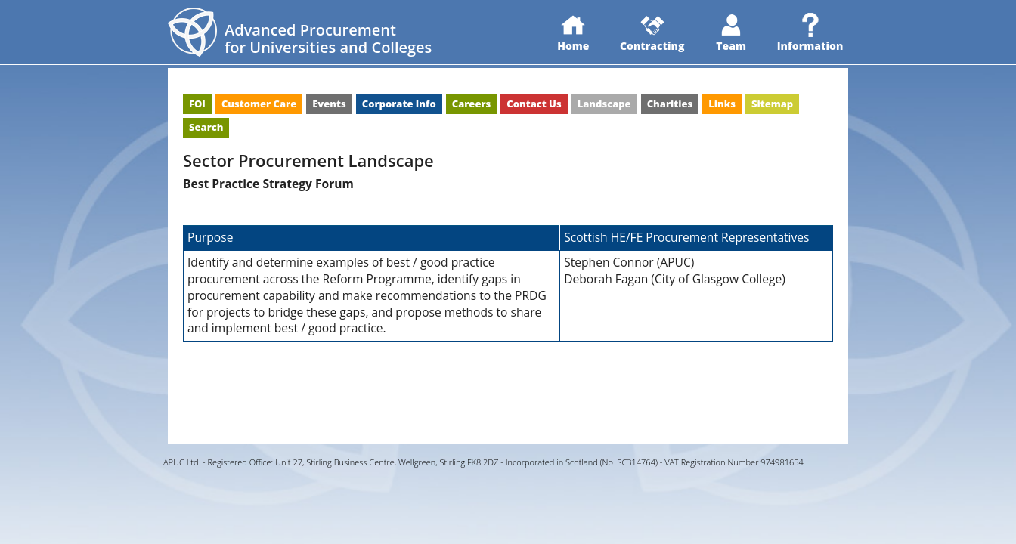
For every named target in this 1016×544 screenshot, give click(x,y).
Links (722, 103)
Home (573, 33)
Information (810, 33)
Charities (670, 103)
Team (731, 33)
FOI (197, 103)
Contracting (652, 33)
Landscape (604, 103)
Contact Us (533, 103)
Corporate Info (399, 103)
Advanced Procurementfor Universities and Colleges (328, 38)
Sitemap (772, 103)
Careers (471, 103)
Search (206, 127)
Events (329, 103)
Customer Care (258, 103)
